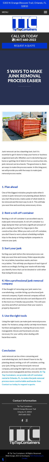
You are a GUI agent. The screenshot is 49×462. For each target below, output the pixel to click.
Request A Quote (24, 45)
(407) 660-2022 (24, 39)
